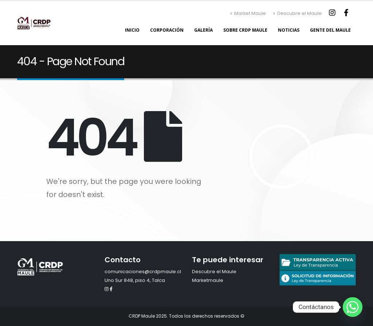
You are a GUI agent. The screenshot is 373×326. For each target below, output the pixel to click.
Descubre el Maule (297, 13)
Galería (203, 30)
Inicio (132, 30)
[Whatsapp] (352, 307)
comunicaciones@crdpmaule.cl (143, 271)
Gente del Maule (330, 30)
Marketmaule (207, 280)
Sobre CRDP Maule (245, 30)
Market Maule (248, 13)
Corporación (167, 30)
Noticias (288, 30)
